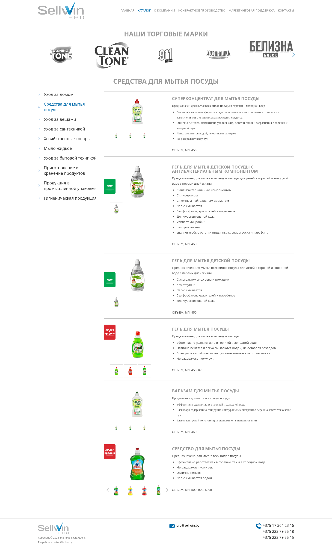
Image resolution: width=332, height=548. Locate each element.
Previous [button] (108, 490)
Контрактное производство (201, 10)
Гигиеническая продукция (70, 198)
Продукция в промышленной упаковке (70, 185)
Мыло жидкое (58, 148)
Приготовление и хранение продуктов (64, 170)
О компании (164, 10)
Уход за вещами (60, 119)
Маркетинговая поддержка (251, 10)
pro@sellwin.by (187, 525)
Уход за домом (59, 94)
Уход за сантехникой (64, 129)
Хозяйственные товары (67, 138)
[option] (61, 54)
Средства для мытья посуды (64, 106)
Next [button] (293, 54)
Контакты (286, 10)
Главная (127, 10)
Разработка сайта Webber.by (55, 542)
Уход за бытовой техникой (70, 158)
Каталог (144, 10)
